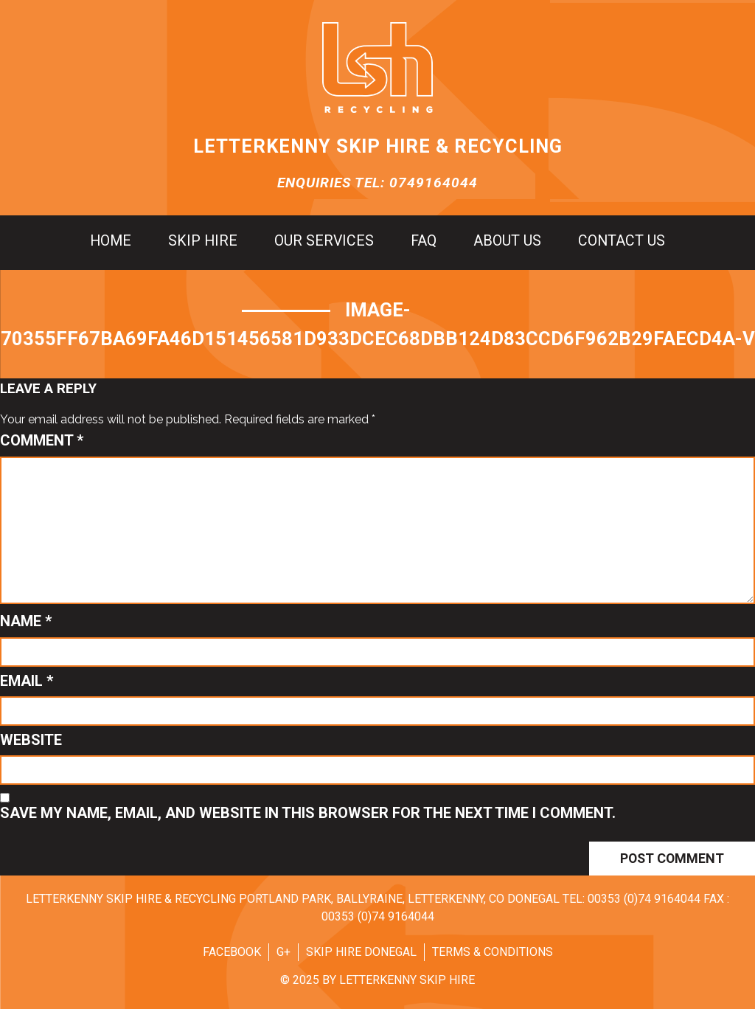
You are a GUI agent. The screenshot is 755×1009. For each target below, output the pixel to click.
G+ (283, 952)
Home (110, 241)
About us (507, 241)
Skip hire (202, 241)
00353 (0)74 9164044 (644, 899)
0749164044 (433, 182)
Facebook (232, 952)
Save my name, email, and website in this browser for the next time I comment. (308, 812)
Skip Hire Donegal (361, 952)
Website (31, 739)
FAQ (423, 241)
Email (26, 680)
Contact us (621, 241)
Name (26, 621)
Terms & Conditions (492, 952)
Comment (41, 440)
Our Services (324, 241)
